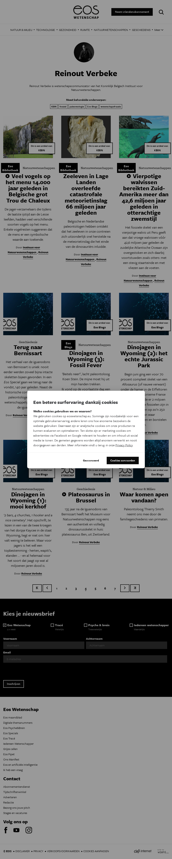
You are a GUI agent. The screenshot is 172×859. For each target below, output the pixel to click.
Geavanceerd (91, 460)
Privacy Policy (124, 445)
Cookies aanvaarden (122, 460)
